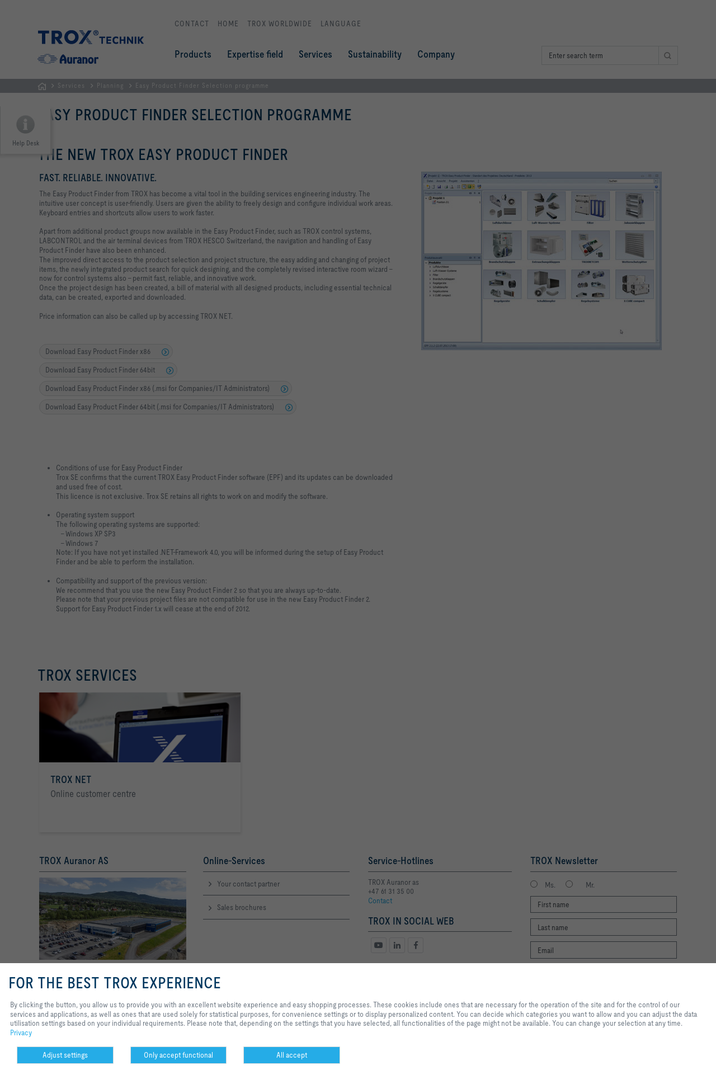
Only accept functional (178, 1054)
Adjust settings (65, 1054)
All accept (291, 1054)
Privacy (21, 1032)
